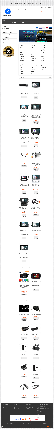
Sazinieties (5, 407)
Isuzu (32, 47)
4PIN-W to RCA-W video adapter (24, 161)
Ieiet (45, 7)
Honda (21, 71)
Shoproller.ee (49, 426)
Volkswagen (44, 67)
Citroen (22, 60)
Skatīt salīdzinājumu (29, 410)
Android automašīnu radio (11, 20)
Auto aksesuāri (6, 22)
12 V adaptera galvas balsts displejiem (24, 354)
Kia (31, 54)
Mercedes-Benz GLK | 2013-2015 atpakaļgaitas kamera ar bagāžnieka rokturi (36, 209)
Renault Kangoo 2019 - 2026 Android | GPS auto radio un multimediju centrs (36, 139)
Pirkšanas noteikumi (6, 408)
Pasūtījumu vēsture (29, 407)
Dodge (21, 64)
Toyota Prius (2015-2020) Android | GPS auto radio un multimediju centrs (36, 232)
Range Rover (44, 49)
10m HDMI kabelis (24, 334)
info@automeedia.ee (43, 414)
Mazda (32, 64)
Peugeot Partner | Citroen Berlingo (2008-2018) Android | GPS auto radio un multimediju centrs (24, 255)
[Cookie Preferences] (2, 427)
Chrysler (22, 58)
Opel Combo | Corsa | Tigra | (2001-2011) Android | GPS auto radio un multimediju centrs (36, 186)
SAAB (42, 52)
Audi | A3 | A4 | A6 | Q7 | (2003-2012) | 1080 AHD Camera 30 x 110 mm (24, 92)
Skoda (42, 56)
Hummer (22, 73)
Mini (32, 67)
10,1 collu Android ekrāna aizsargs (24, 315)
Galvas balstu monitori (23, 20)
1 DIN (21, 45)
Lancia (32, 56)
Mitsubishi (33, 69)
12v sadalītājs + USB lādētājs (24, 393)
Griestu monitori (33, 20)
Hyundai (33, 45)
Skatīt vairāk (49, 77)
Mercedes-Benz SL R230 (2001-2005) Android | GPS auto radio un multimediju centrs (36, 283)
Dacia (21, 62)
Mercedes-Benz (34, 65)
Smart (42, 58)
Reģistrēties (49, 7)
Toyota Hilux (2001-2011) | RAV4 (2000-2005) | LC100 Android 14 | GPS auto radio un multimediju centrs (24, 140)
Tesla (42, 64)
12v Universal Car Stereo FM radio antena (36, 393)
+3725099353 (42, 412)
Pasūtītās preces (29, 408)
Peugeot (43, 45)
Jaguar (32, 51)
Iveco (32, 49)
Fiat (21, 65)
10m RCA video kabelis (35, 334)
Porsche (43, 47)
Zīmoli (15, 406)
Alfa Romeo (23, 49)
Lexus (32, 60)
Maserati (33, 62)
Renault (43, 51)
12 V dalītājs (24, 373)
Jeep (32, 52)
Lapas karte (16, 410)
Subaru (43, 62)
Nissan (32, 71)
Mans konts (28, 406)
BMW (21, 52)
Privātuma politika (6, 406)
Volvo (42, 69)
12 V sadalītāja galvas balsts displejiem (36, 374)
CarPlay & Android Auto (16, 22)
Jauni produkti (16, 408)
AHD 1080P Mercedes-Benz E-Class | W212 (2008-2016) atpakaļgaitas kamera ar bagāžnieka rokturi (36, 163)
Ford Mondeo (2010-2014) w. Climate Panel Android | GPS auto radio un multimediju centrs (24, 209)
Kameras (40, 20)
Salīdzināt (24, 98)
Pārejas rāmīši (46, 20)
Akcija (15, 407)
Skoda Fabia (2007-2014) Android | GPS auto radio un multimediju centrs (36, 92)
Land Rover (33, 58)
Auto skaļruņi (25, 22)
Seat (42, 54)
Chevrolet (22, 56)
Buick (21, 54)
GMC (21, 69)
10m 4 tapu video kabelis (36, 314)
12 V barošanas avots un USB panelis (36, 354)
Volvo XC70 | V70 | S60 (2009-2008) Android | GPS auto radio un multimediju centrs (24, 114)
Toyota (42, 65)
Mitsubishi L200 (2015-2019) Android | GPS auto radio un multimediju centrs (24, 186)
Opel (32, 73)
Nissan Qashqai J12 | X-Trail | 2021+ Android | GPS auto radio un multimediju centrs (24, 232)
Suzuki (43, 60)
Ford (21, 67)
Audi (21, 51)
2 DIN (21, 47)
